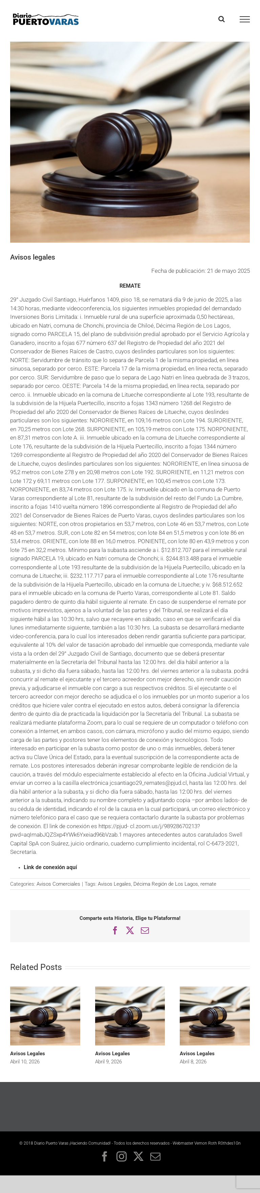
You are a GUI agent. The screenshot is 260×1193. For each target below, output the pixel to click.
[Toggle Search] (221, 19)
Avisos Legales (114, 884)
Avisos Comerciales (58, 884)
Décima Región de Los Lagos (165, 884)
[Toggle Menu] (245, 19)
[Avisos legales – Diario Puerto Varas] (130, 142)
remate (208, 884)
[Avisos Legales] (45, 989)
